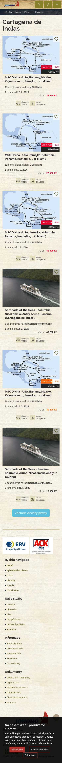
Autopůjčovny (14, 619)
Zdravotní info (14, 653)
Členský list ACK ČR (17, 697)
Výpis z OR (12, 682)
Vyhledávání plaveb (17, 570)
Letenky (11, 604)
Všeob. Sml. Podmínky (18, 677)
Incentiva (11, 629)
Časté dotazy (13, 663)
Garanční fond (14, 692)
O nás (10, 575)
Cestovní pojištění (16, 624)
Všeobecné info (15, 648)
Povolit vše (17, 749)
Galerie (10, 585)
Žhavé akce (13, 590)
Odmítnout (30, 755)
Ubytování (12, 609)
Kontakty (11, 702)
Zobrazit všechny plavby (31, 513)
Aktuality (11, 580)
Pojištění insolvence (17, 687)
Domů (10, 565)
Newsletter (12, 658)
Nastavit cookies (39, 749)
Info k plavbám (14, 643)
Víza (9, 614)
